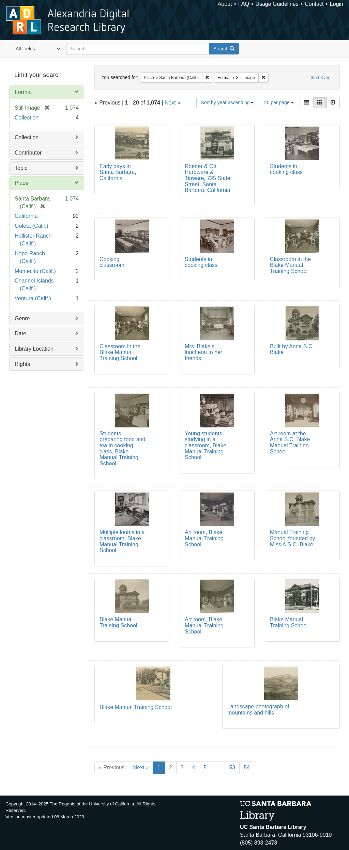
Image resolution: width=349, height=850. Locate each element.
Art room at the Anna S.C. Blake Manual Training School (290, 442)
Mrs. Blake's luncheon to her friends (203, 352)
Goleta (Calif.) (31, 226)
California (26, 216)
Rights (22, 364)
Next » (172, 103)
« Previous (112, 767)
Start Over (319, 77)
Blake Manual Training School (118, 622)
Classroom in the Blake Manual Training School (290, 265)
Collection (27, 118)
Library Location (34, 349)
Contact (314, 4)
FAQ (243, 4)
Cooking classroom (112, 262)
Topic (21, 168)
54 (247, 767)
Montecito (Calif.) (35, 271)
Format (23, 92)
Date (20, 333)
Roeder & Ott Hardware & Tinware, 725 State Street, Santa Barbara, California (207, 178)
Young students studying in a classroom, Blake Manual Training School (205, 445)
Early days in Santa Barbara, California (118, 172)
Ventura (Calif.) (33, 298)
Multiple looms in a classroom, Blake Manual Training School (122, 541)
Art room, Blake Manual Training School (204, 538)
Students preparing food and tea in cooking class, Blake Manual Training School (122, 448)
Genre (22, 318)
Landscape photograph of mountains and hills (258, 710)
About (225, 4)
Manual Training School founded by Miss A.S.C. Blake (292, 538)
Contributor (28, 153)
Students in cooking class (286, 169)
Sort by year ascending (227, 102)
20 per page (279, 102)
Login (336, 4)
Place (21, 183)
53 (232, 767)
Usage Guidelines (276, 4)
